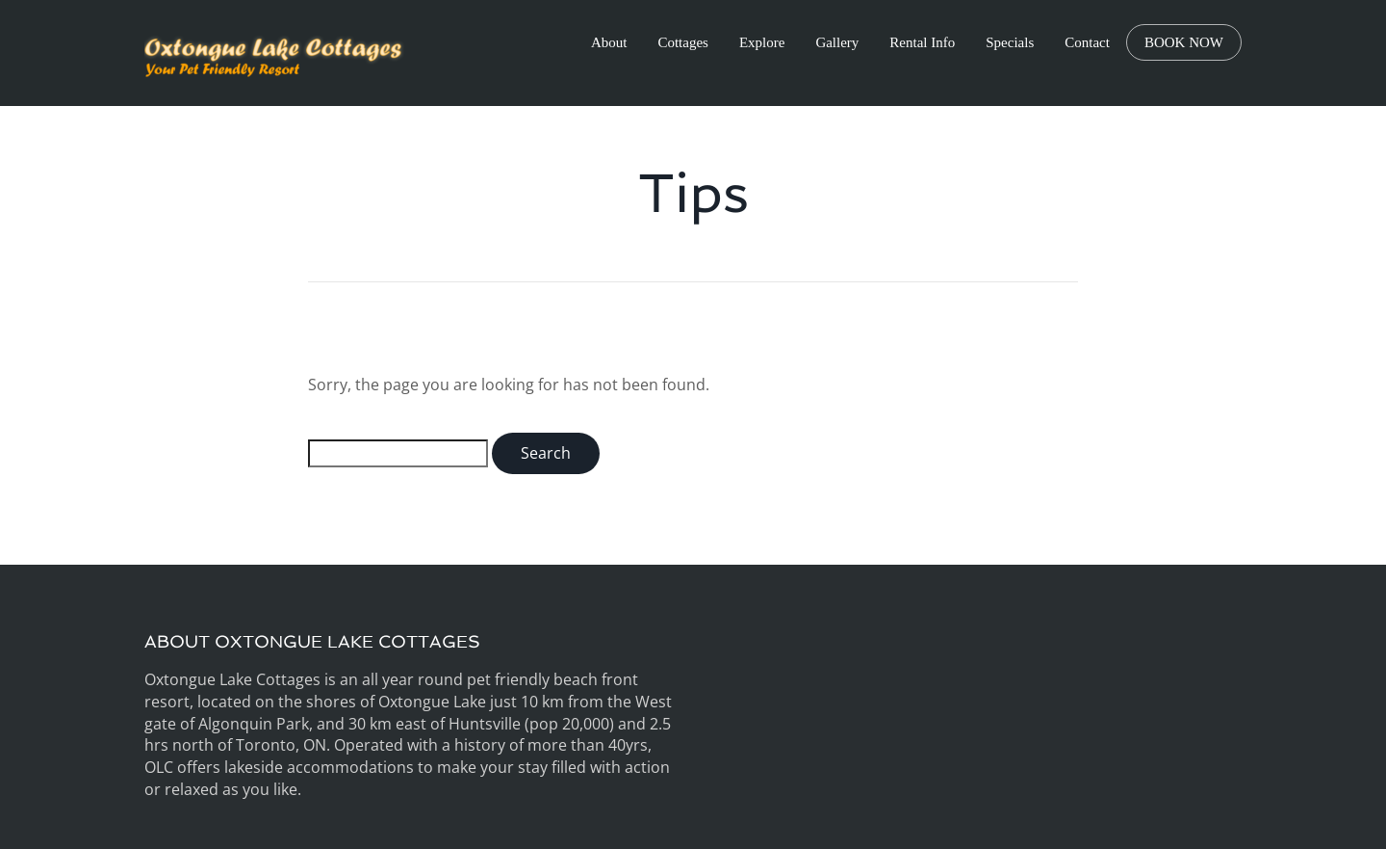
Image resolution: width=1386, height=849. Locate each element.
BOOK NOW (1183, 42)
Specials (1010, 42)
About (609, 42)
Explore (761, 42)
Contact (1087, 42)
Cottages (682, 42)
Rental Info (922, 42)
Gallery (837, 42)
